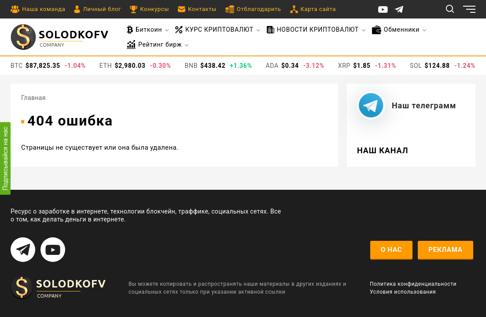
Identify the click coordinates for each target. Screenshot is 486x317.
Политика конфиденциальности (413, 284)
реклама (445, 250)
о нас (391, 250)
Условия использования (403, 292)
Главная (33, 97)
